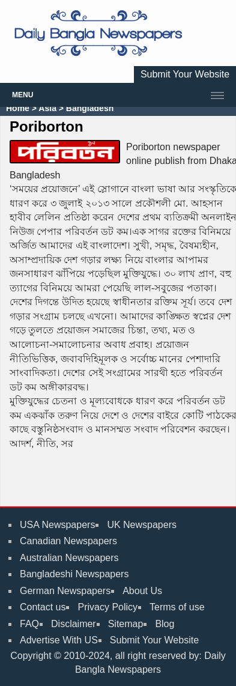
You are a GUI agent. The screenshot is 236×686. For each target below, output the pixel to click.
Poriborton (46, 126)
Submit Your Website (185, 74)
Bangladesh (88, 108)
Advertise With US (59, 640)
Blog (164, 624)
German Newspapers (65, 591)
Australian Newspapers (69, 558)
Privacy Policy (107, 607)
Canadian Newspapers (68, 541)
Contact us (42, 607)
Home (17, 108)
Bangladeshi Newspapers (74, 574)
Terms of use (177, 607)
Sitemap (126, 624)
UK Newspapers (142, 525)
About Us (142, 591)
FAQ (29, 624)
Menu (22, 95)
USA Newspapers (57, 525)
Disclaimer (73, 624)
